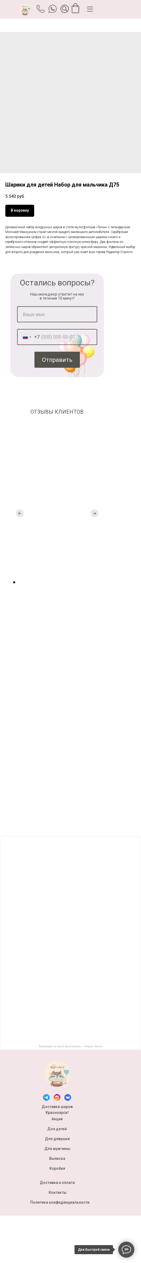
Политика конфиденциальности (59, 1202)
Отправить (57, 360)
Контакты (57, 1192)
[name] (57, 314)
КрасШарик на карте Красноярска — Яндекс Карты (70, 1046)
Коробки (57, 1168)
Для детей (57, 1128)
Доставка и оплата (57, 1182)
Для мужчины (57, 1148)
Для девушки (57, 1139)
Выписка (57, 1158)
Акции (57, 1119)
